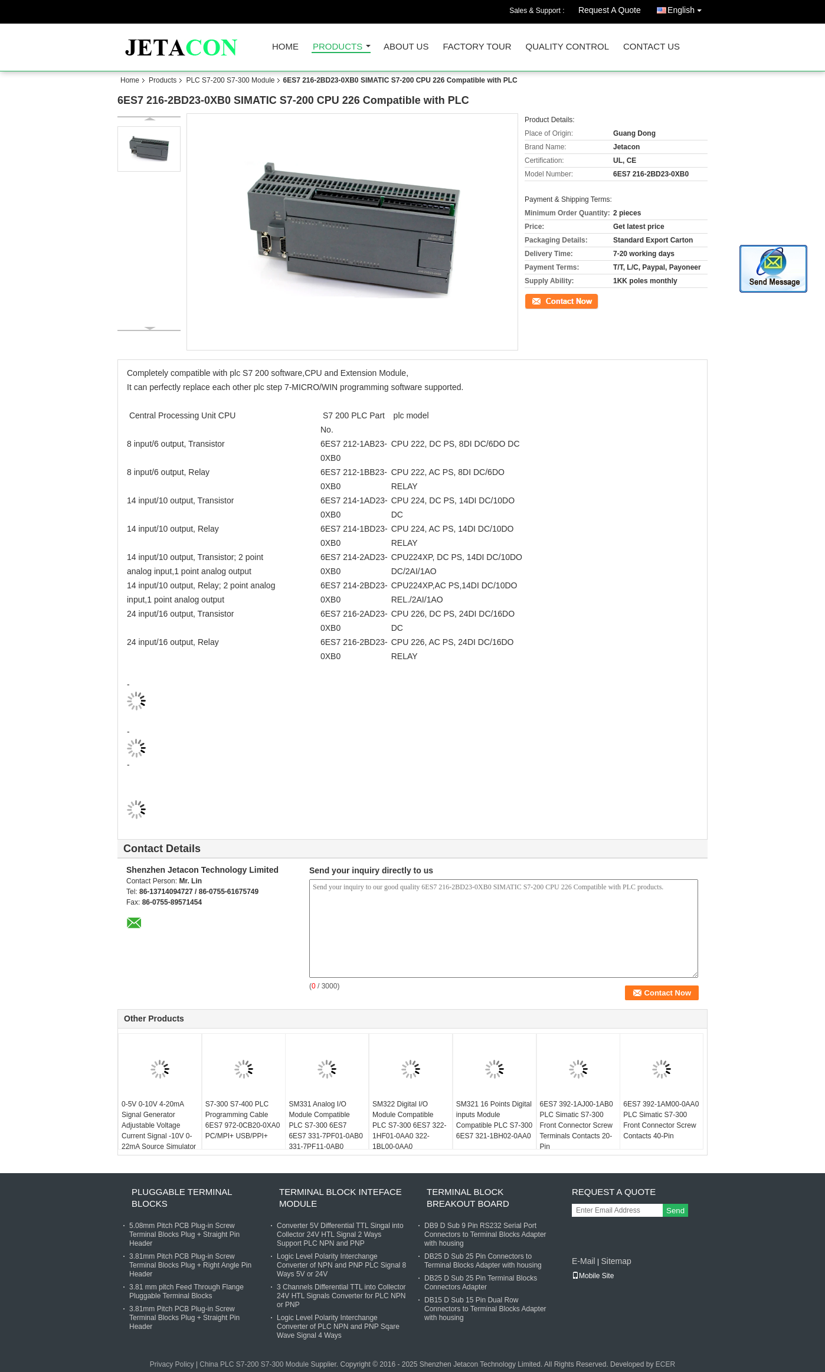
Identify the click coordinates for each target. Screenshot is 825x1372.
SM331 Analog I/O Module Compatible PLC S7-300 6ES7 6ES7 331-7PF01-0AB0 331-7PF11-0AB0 (325, 1125)
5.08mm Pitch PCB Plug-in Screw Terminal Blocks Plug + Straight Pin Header (184, 1234)
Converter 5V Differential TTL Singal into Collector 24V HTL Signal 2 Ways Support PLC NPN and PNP (340, 1234)
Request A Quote (609, 10)
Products (337, 46)
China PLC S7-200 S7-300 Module (254, 1364)
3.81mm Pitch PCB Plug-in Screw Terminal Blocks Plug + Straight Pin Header (184, 1318)
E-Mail (583, 1261)
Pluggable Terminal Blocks (182, 1198)
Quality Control (567, 46)
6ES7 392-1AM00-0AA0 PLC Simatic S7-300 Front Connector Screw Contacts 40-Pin (661, 1120)
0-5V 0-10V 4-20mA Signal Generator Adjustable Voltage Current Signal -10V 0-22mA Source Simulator (159, 1125)
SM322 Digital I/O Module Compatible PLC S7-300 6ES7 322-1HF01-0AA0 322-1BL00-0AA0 (409, 1125)
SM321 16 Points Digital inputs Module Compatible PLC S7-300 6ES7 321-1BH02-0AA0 (494, 1120)
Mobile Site (593, 1276)
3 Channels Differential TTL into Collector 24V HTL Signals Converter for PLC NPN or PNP (341, 1296)
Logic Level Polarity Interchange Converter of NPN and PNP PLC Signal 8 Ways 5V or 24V (341, 1265)
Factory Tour (477, 46)
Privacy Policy (172, 1364)
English (687, 8)
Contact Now (545, 300)
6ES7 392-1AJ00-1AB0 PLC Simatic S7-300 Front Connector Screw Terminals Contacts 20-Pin (576, 1125)
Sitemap (616, 1261)
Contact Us (651, 46)
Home (285, 46)
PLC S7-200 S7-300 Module (230, 80)
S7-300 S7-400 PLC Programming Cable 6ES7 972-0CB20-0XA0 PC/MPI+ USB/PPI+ (242, 1120)
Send (675, 1210)
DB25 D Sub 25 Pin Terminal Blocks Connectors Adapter (480, 1282)
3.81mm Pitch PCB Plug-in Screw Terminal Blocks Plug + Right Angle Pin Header (190, 1265)
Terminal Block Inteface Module (340, 1198)
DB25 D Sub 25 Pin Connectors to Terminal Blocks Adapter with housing (483, 1260)
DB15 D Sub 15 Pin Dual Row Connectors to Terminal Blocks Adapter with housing (485, 1309)
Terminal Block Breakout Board (468, 1198)
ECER (665, 1364)
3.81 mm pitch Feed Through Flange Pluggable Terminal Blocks (186, 1291)
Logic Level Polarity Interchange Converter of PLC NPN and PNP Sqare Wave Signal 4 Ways (338, 1327)
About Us (406, 46)
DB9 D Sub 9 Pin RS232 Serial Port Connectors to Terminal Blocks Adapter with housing (485, 1234)
